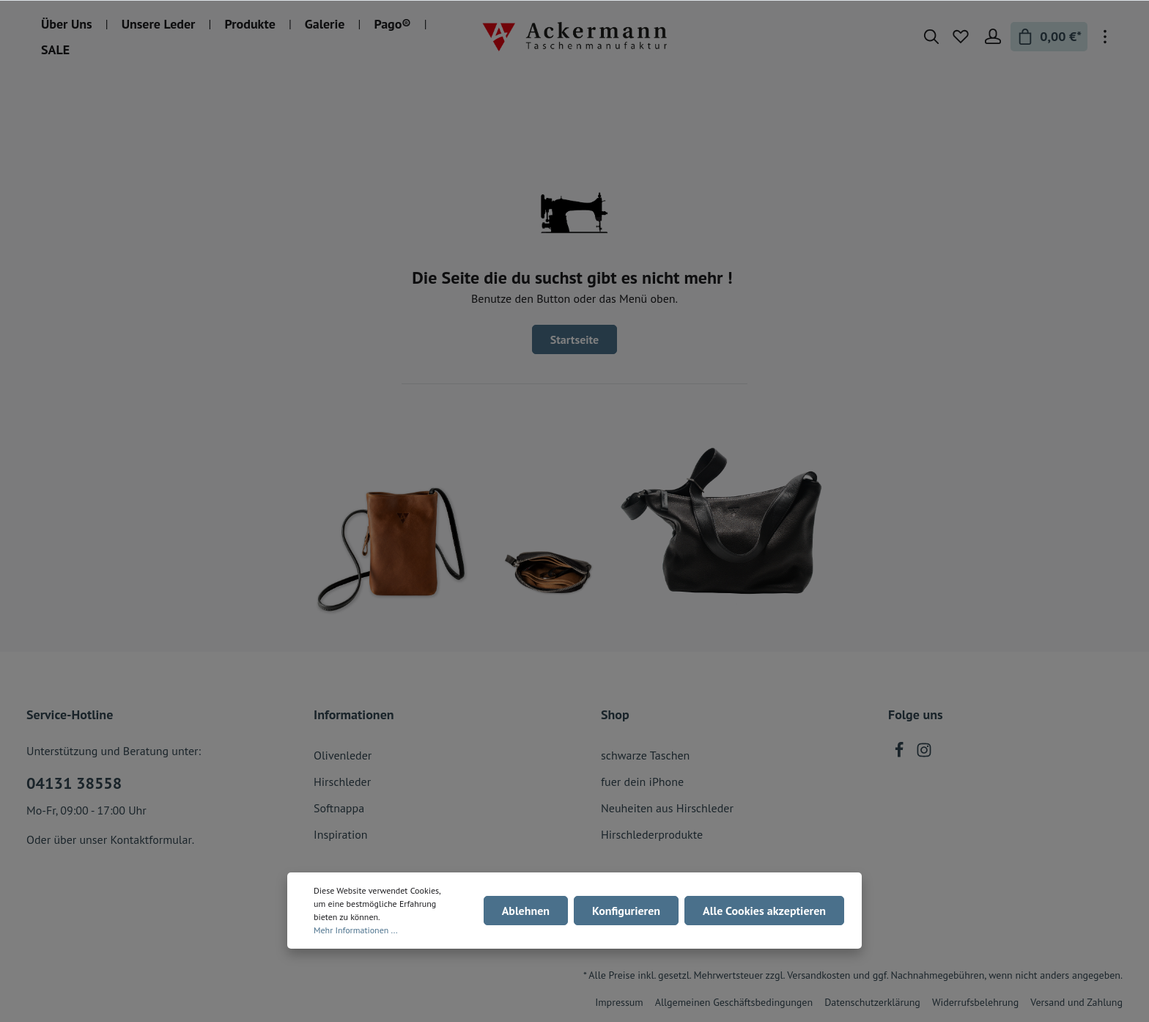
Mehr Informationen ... (356, 929)
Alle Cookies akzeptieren (764, 910)
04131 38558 (74, 783)
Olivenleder (343, 755)
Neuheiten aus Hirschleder (667, 808)
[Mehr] (1105, 36)
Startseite (574, 339)
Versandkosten (818, 975)
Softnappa (339, 808)
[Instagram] (924, 753)
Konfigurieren (626, 910)
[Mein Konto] (993, 36)
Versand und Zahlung (1076, 1002)
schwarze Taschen (645, 755)
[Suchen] (931, 36)
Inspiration (341, 834)
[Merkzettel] (960, 36)
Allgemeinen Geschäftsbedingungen (734, 1002)
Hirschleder (342, 781)
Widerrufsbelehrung (975, 1002)
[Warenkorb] (1049, 36)
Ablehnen (526, 910)
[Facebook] (900, 753)
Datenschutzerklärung (872, 1002)
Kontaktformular (150, 839)
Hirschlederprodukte (652, 834)
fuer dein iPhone (642, 781)
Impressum (619, 1002)
